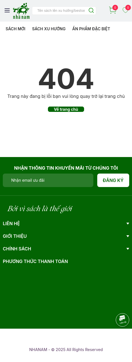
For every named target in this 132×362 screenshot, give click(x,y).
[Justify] (91, 11)
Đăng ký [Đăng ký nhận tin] (113, 180)
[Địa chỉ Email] (48, 180)
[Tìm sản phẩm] (64, 10)
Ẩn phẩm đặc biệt (91, 28)
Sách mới (16, 28)
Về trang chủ (66, 109)
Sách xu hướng (48, 28)
